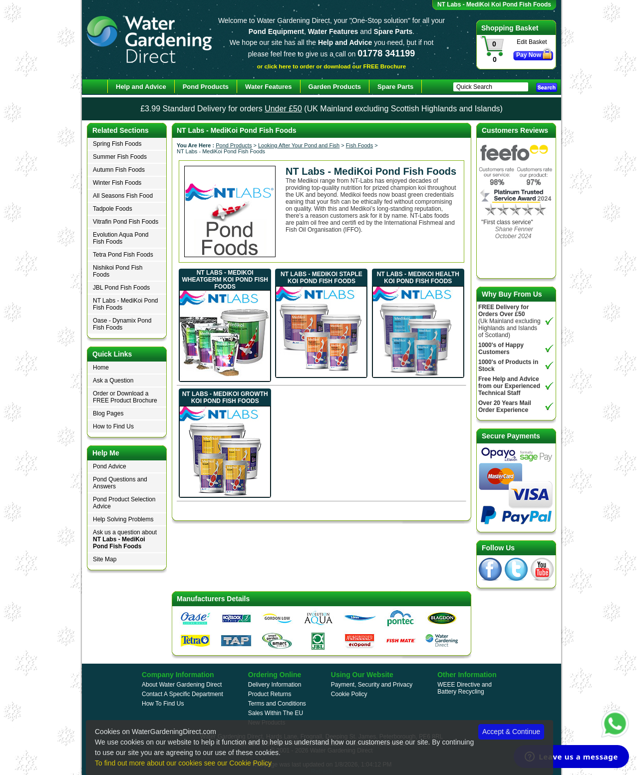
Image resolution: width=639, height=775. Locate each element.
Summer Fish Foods (120, 156)
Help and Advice (141, 86)
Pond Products (234, 145)
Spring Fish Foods (117, 143)
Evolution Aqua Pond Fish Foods (120, 238)
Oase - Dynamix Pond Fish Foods (122, 324)
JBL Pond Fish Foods (121, 287)
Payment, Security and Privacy (371, 684)
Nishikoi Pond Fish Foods (117, 271)
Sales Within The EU (276, 713)
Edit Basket (532, 41)
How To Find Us (163, 703)
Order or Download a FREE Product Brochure (125, 397)
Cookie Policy (349, 694)
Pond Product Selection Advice (124, 503)
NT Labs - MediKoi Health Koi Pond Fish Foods (418, 278)
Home (101, 367)
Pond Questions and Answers (120, 483)
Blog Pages (108, 413)
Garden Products (335, 86)
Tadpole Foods (112, 208)
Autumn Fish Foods (119, 169)
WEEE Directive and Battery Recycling (464, 688)
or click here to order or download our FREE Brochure (331, 66)
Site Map (104, 559)
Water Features (268, 86)
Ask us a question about (125, 539)
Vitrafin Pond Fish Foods (125, 221)
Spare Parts (395, 86)
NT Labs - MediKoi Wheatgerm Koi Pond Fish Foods (225, 279)
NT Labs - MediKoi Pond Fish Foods (125, 304)
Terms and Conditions (277, 703)
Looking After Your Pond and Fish (298, 145)
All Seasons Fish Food (123, 195)
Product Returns (270, 694)
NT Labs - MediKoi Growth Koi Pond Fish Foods (225, 397)
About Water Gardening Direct (182, 684)
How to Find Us (113, 426)
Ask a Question (113, 380)
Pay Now (528, 54)
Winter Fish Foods (117, 182)
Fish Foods (359, 145)
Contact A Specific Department (182, 694)
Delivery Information (275, 684)
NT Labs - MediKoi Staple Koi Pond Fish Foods (321, 278)
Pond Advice (109, 466)
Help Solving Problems (123, 519)
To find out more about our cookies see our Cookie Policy (183, 763)
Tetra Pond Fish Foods (123, 254)
